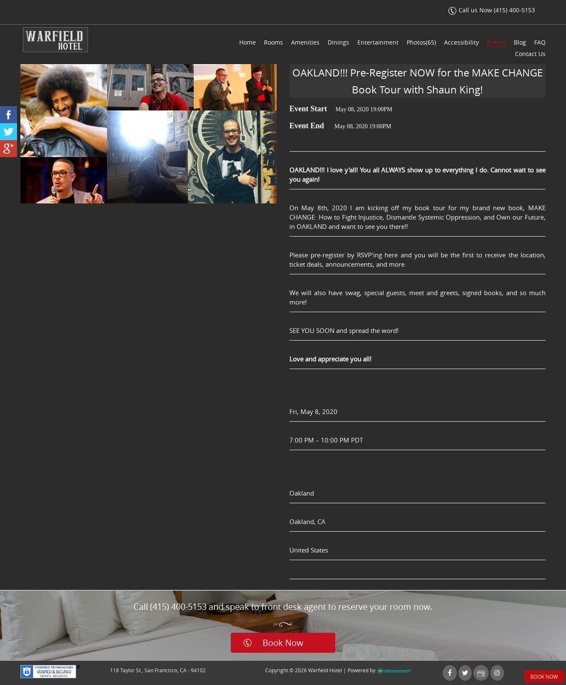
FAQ (540, 42)
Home (247, 42)
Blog (520, 42)
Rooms (273, 42)
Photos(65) (421, 42)
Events (496, 42)
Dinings (338, 42)
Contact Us (530, 54)
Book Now (283, 642)
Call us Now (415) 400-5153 (491, 10)
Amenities (305, 42)
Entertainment (378, 42)
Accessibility (461, 42)
